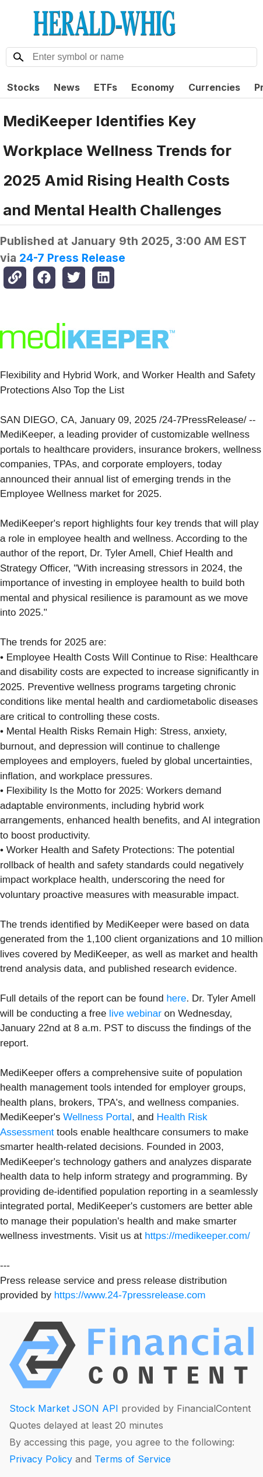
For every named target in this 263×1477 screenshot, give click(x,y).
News (67, 87)
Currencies (214, 87)
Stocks (23, 87)
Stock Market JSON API (63, 1408)
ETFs (105, 87)
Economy (152, 87)
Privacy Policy (40, 1459)
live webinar (135, 1013)
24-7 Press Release (72, 258)
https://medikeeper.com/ (197, 1235)
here (176, 998)
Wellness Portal (97, 1117)
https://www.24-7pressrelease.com (130, 1295)
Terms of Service (132, 1459)
